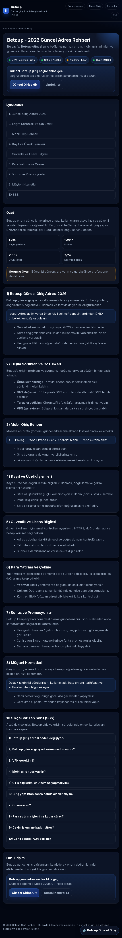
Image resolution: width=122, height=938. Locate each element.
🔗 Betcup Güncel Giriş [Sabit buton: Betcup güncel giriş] (99, 930)
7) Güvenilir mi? (20, 805)
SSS (115, 15)
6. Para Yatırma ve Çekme (26, 164)
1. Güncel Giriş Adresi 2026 (27, 114)
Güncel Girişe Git (24, 893)
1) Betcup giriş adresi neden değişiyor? (36, 738)
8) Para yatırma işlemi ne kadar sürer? (36, 816)
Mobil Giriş (95, 6)
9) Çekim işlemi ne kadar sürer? (31, 827)
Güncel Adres (75, 6)
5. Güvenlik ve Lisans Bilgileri (28, 154)
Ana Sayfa (9, 28)
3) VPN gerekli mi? (22, 760)
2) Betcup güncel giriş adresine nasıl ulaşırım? (42, 749)
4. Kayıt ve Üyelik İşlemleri (27, 144)
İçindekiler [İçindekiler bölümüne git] (53, 84)
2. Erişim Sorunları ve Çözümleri (31, 124)
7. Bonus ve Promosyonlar (27, 174)
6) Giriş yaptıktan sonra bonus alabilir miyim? (41, 794)
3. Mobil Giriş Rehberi (23, 134)
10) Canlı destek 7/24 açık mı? (30, 839)
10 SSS (14, 194)
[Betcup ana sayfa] (28, 11)
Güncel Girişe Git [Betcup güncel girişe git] (25, 84)
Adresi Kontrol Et (56, 893)
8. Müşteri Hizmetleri (23, 184)
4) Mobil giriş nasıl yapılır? (27, 771)
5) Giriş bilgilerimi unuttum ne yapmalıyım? (39, 783)
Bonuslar (112, 6)
